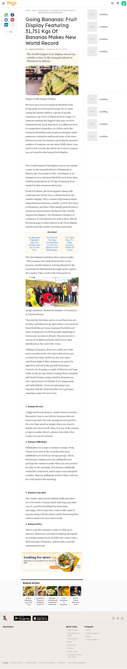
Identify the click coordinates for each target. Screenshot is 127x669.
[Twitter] (118, 618)
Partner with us (92, 639)
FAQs (88, 636)
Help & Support (92, 633)
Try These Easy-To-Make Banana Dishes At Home (69, 243)
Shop (70, 642)
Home (28, 10)
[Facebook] (113, 618)
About (88, 630)
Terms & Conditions (47, 662)
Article (34, 10)
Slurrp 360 (72, 645)
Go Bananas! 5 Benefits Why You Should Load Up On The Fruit (34, 243)
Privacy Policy (17, 662)
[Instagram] (122, 618)
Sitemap (61, 662)
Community (72, 638)
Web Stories (73, 630)
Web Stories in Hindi (74, 634)
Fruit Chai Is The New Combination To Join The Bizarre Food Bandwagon (52, 243)
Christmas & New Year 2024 (75, 656)
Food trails (72, 651)
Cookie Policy (30, 662)
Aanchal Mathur (37, 49)
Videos (71, 648)
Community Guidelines (77, 662)
